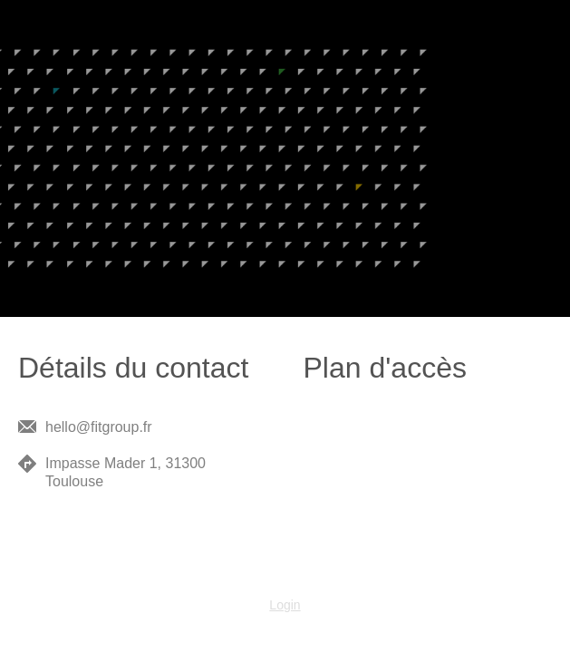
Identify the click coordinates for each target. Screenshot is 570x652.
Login (284, 605)
